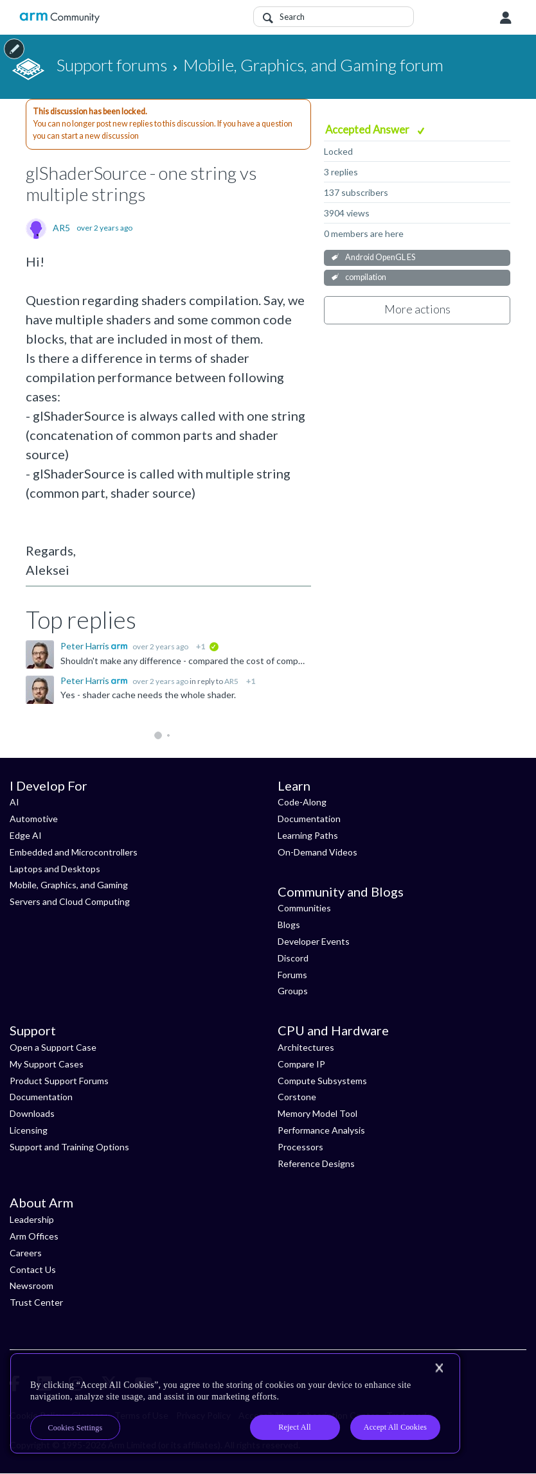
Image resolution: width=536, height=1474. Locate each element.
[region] (235, 1403)
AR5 (61, 228)
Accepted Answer (368, 129)
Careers (26, 1252)
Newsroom (31, 1285)
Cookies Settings (75, 1427)
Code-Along (302, 801)
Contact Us (33, 1269)
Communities (304, 907)
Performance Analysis (321, 1130)
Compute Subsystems (322, 1080)
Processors (300, 1146)
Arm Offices (34, 1236)
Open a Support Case (53, 1047)
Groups (293, 990)
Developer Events (314, 941)
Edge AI (26, 835)
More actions (417, 309)
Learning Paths (308, 835)
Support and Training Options (69, 1146)
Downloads (32, 1113)
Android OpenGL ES (380, 257)
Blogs (289, 924)
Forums (292, 974)
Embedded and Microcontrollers (74, 852)
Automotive (34, 818)
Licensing (29, 1130)
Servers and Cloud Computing (70, 901)
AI (14, 801)
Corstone (297, 1096)
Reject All (294, 1427)
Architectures (306, 1047)
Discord (293, 957)
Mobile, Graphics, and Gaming (69, 884)
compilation (365, 277)
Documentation (309, 818)
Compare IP (301, 1063)
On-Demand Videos (317, 852)
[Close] (439, 1368)
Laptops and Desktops (55, 868)
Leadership (32, 1219)
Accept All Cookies (395, 1427)
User (505, 18)
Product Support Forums (59, 1080)
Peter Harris (85, 645)
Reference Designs (316, 1163)
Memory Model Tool (317, 1113)
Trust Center (36, 1302)
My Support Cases (47, 1063)
